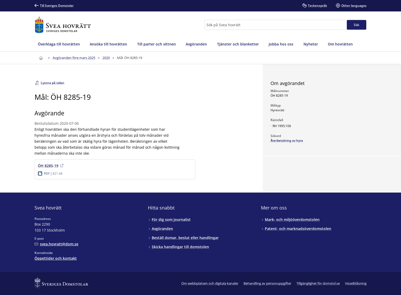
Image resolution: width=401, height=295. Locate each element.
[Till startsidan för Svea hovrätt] (62, 24)
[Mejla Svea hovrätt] (56, 244)
